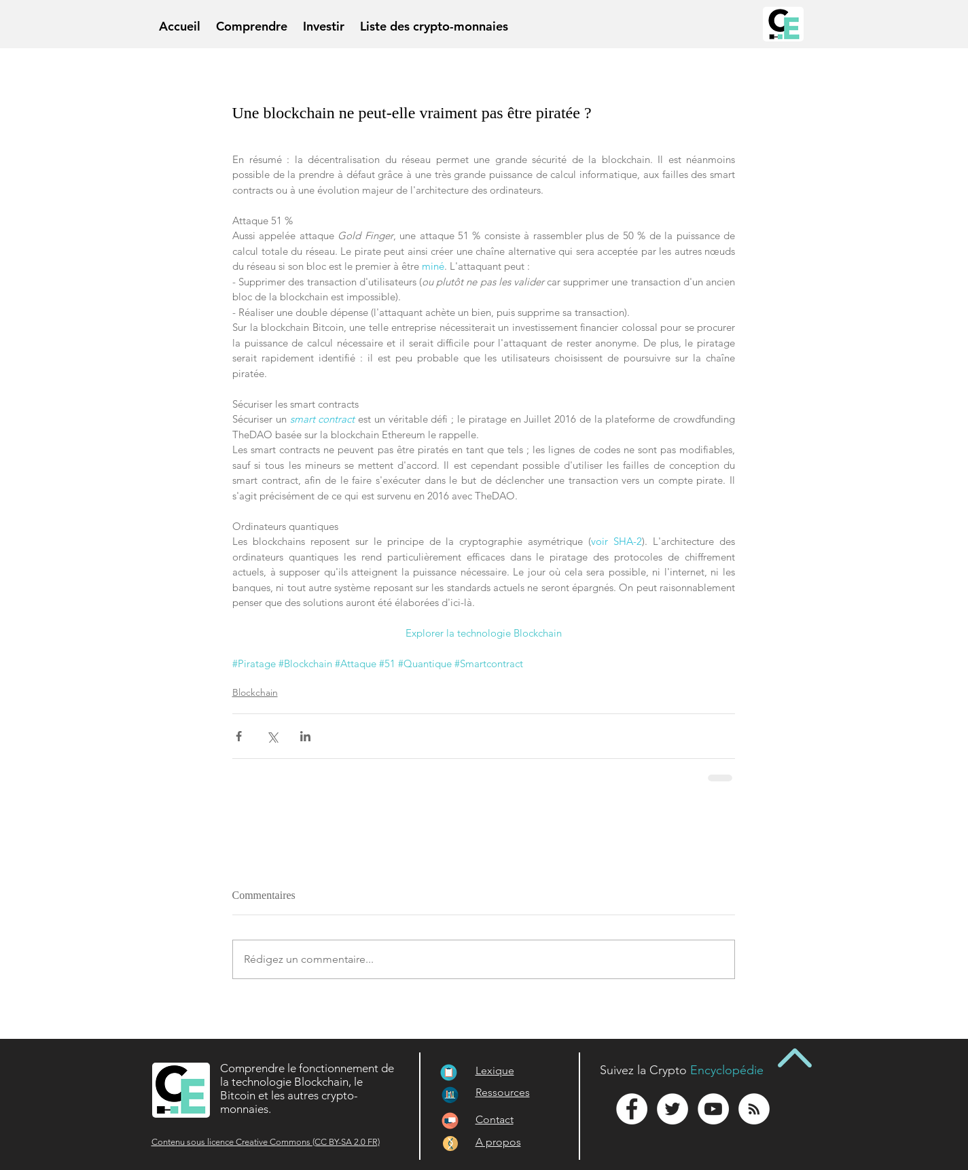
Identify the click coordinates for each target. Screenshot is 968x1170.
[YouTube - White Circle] (713, 1108)
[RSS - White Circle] (754, 1108)
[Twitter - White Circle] (672, 1108)
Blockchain (255, 692)
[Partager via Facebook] (238, 736)
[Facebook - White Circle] (631, 1108)
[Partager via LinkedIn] (305, 736)
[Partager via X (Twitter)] (272, 736)
